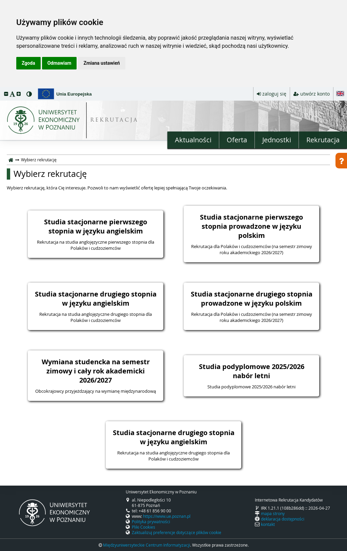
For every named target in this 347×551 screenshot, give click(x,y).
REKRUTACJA (114, 120)
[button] (6, 93)
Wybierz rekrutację (50, 173)
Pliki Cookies (143, 527)
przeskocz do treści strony (1, 88)
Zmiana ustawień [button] (101, 63)
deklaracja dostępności (282, 519)
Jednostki (276, 139)
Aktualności (193, 139)
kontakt (268, 524)
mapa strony (273, 513)
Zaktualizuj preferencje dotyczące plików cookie (176, 532)
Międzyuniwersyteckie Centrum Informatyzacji (146, 545)
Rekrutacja (323, 139)
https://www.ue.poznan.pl (166, 516)
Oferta (237, 139)
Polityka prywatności (151, 521)
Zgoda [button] (28, 63)
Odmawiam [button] (59, 63)
